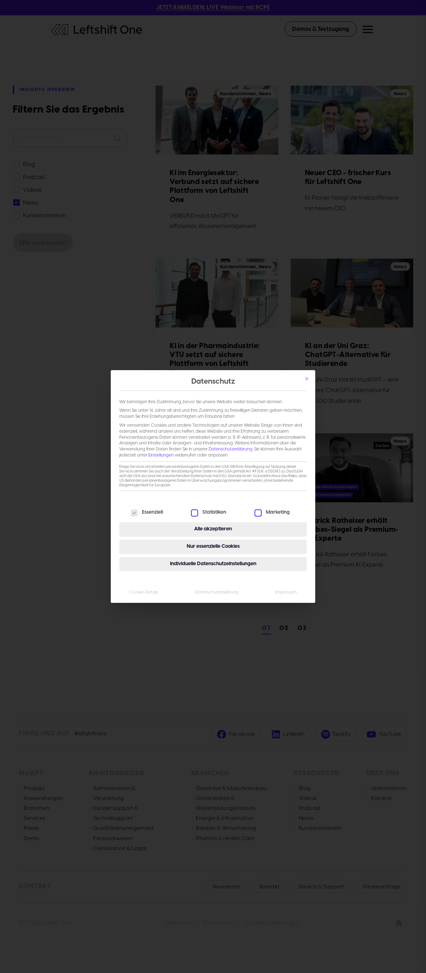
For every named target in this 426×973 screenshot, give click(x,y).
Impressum (286, 592)
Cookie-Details (143, 592)
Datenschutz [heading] (213, 382)
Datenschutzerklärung (230, 449)
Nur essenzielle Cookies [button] (213, 546)
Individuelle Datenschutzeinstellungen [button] (213, 564)
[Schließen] (306, 378)
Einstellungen (161, 455)
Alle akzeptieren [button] (213, 529)
